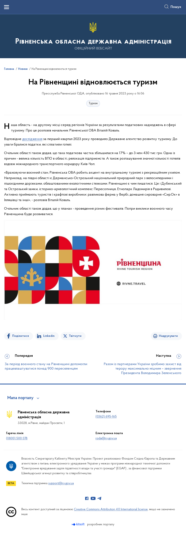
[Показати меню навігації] (6, 7)
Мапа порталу (20, 398)
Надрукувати (168, 336)
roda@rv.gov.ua (106, 438)
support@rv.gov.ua (61, 483)
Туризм (93, 103)
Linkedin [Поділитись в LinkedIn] (49, 336)
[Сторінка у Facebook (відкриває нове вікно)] (86, 498)
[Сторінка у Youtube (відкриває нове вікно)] (93, 498)
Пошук (176, 7)
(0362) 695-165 (106, 416)
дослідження (32, 139)
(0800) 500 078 (17, 438)
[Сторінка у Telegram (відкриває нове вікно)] (99, 498)
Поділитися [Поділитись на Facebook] (20, 336)
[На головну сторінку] (93, 35)
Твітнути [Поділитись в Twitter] (75, 336)
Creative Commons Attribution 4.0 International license (111, 509)
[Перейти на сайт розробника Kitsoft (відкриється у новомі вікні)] (78, 524)
